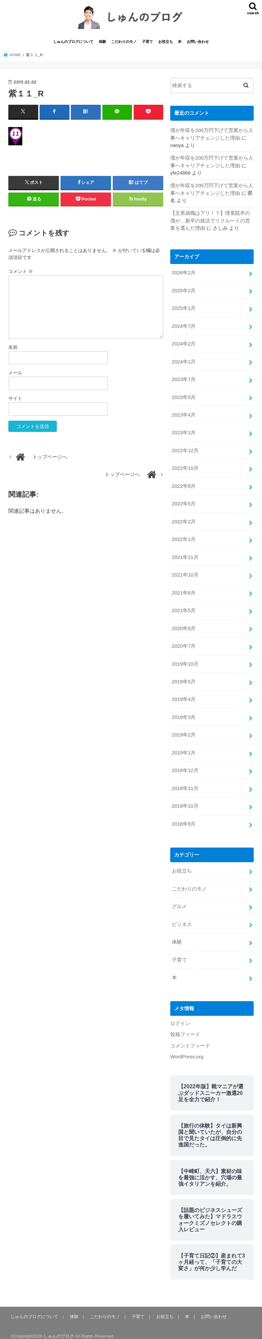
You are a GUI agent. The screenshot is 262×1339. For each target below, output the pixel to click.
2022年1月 (184, 536)
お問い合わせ (198, 43)
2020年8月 (184, 624)
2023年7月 (184, 378)
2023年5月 (184, 396)
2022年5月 (184, 501)
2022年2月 (184, 519)
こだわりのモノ (124, 43)
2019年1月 (184, 747)
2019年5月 (184, 677)
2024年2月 (184, 343)
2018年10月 (185, 800)
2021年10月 (185, 572)
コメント (20, 272)
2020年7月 (184, 642)
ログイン (180, 1016)
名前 (13, 347)
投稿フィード (185, 1027)
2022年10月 (185, 466)
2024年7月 (184, 325)
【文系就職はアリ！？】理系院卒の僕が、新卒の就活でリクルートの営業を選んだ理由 (210, 221)
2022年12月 (185, 449)
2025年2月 (184, 290)
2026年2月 (184, 273)
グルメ (179, 900)
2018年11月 (185, 782)
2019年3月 (184, 712)
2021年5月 (184, 607)
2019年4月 (184, 695)
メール (15, 373)
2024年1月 (184, 360)
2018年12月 (185, 765)
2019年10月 (185, 659)
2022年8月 (184, 483)
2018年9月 (184, 818)
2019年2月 (184, 730)
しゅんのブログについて (73, 43)
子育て (147, 43)
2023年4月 (184, 413)
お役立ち (165, 43)
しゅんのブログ (59, 1328)
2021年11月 (185, 554)
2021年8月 (184, 589)
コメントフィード (190, 1038)
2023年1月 (184, 431)
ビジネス (182, 917)
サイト (15, 399)
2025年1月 (184, 308)
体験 (102, 43)
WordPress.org (186, 1049)
